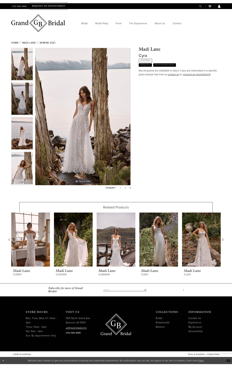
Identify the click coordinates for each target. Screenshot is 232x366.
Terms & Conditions (196, 356)
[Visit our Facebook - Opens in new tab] (183, 292)
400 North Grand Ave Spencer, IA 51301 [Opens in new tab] (78, 322)
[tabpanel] (22, 65)
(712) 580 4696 (73, 335)
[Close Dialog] (4, 362)
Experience (194, 324)
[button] (219, 6)
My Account (195, 329)
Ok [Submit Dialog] (226, 362)
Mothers (160, 329)
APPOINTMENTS (76, 330)
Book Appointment (152, 72)
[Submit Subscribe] (143, 292)
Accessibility (195, 333)
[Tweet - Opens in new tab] (115, 188)
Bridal (159, 320)
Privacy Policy (213, 356)
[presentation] (30, 242)
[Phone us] (19, 6)
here (201, 362)
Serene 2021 (47, 42)
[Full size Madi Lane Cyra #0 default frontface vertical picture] (82, 116)
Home (15, 42)
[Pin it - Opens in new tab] (122, 188)
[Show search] (200, 6)
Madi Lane (29, 42)
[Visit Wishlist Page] (210, 6)
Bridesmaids (162, 324)
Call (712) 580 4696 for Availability (189, 72)
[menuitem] (19, 6)
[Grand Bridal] (38, 23)
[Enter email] (124, 292)
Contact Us (194, 320)
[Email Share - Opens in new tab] (129, 188)
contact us (173, 83)
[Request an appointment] (48, 6)
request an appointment (196, 83)
